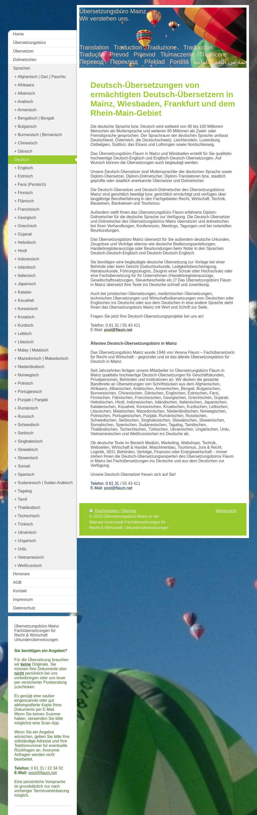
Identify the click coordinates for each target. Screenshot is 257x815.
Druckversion (104, 511)
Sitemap (128, 511)
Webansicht (226, 511)
